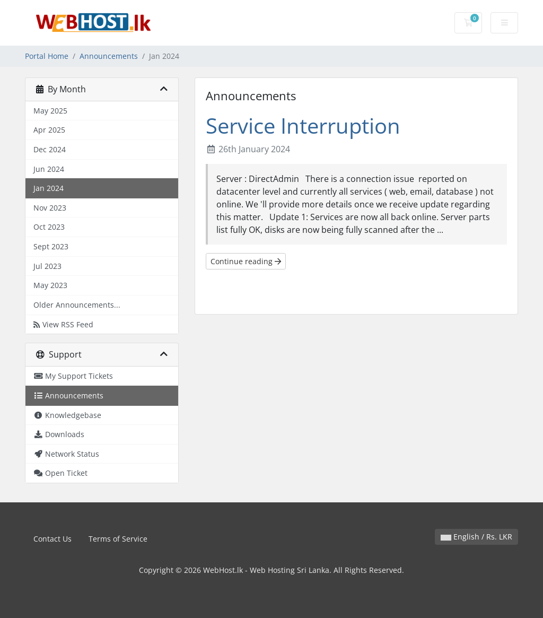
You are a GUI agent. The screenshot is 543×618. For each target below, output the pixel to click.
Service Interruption (303, 125)
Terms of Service (118, 539)
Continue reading (246, 261)
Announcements (109, 56)
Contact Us (52, 539)
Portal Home (46, 56)
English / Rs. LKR (476, 537)
